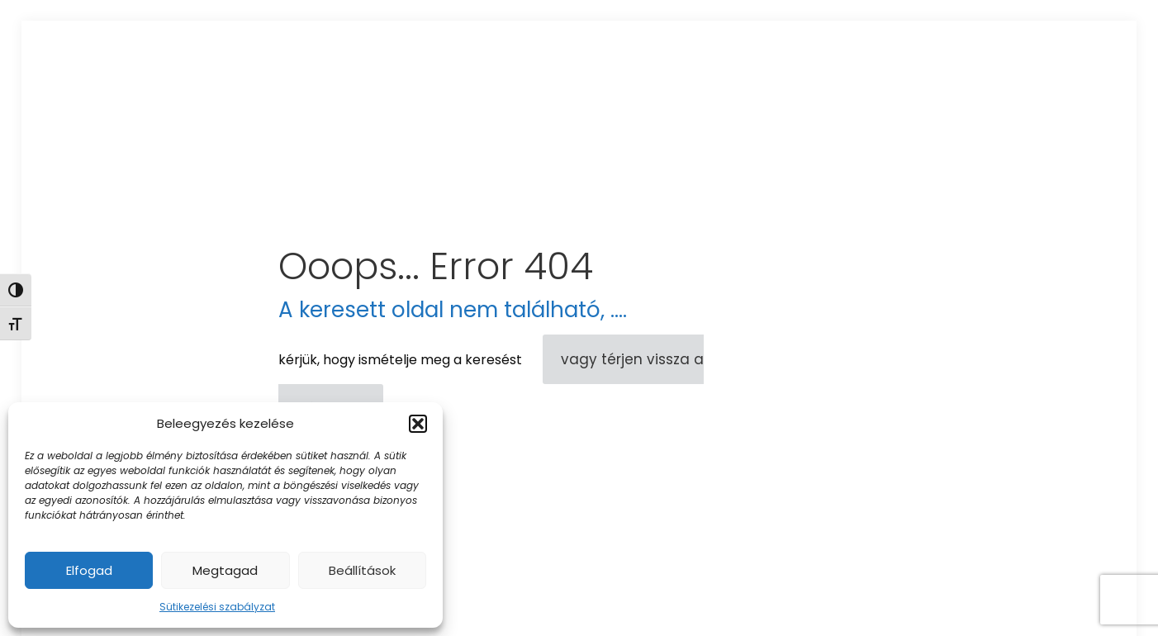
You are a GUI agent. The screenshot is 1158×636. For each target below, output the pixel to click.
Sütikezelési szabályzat (217, 607)
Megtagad (225, 570)
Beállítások (362, 570)
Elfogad (89, 570)
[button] (418, 423)
